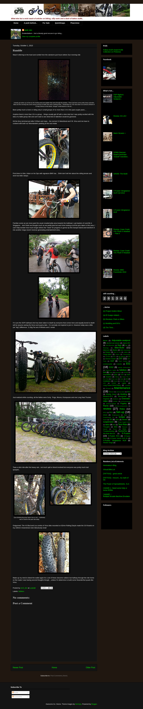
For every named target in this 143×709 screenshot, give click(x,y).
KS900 (114, 383)
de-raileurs (122, 356)
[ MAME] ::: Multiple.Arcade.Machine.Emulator (116, 495)
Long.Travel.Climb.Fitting (112, 385)
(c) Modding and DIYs (111, 323)
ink (127, 379)
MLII (128, 392)
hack (128, 374)
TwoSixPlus (122, 431)
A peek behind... (30, 23)
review (107, 408)
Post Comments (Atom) (58, 676)
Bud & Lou (117, 352)
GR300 (126, 372)
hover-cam (114, 379)
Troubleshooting (108, 431)
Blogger (94, 704)
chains (117, 354)
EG (128, 363)
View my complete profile (31, 36)
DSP (112, 361)
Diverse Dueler (110, 359)
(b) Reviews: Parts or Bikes (113, 319)
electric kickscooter (124, 367)
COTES (107, 356)
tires (115, 427)
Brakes (107, 352)
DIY (120, 358)
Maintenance (122, 388)
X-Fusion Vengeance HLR (114, 440)
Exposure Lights (111, 370)
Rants (106, 406)
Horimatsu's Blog (109, 465)
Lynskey (127, 385)
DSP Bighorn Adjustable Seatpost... (119, 97)
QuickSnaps (60, 23)
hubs (121, 379)
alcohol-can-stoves (113, 343)
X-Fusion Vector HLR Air (119, 438)
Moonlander (122, 396)
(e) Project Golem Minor (112, 311)
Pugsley (123, 403)
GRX (122, 374)
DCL (114, 356)
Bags (120, 345)
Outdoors (116, 399)
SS (111, 420)
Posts (15, 692)
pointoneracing (125, 401)
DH (129, 356)
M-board (108, 388)
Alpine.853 (126, 343)
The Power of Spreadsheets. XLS (116, 484)
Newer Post (18, 667)
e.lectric (119, 364)
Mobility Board (111, 394)
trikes (124, 429)
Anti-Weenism (110, 345)
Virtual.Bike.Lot (109, 469)
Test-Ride (122, 424)
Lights (124, 383)
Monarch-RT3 (108, 396)
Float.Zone (74, 23)
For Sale (46, 23)
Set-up (120, 412)
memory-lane (120, 392)
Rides (122, 409)
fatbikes (21, 591)
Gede (111, 372)
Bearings (106, 348)
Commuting (126, 354)
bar (126, 345)
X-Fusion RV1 (114, 436)
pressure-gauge (111, 403)
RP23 (105, 412)
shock (105, 415)
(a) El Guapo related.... (112, 315)
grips (116, 374)
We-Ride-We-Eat (109, 433)
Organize (106, 399)
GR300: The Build (120, 174)
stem (117, 420)
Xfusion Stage (108, 443)
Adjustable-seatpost (121, 340)
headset (109, 377)
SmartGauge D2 (108, 417)
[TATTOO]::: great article (112, 474)
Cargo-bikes (107, 354)
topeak (105, 429)
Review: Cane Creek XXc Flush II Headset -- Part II (122, 231)
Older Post (90, 667)
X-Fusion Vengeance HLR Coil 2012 (122, 192)
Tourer (115, 429)
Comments (17, 697)
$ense (105, 340)
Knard (115, 381)
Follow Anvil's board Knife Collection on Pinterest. (113, 51)
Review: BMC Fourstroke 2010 (120, 271)
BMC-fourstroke (125, 350)
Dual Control (123, 361)
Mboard (111, 392)
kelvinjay (78, 704)
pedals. (115, 401)
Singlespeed (116, 415)
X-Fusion (126, 433)
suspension (108, 422)
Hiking (117, 377)
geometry (118, 372)
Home (16, 23)
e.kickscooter (107, 364)
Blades (115, 350)
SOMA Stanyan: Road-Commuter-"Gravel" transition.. (121, 154)
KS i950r (123, 381)
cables (126, 352)
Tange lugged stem (124, 422)
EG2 (111, 367)
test (114, 425)
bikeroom (106, 350)
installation (107, 381)
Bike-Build (119, 347)
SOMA (122, 417)
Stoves (124, 420)
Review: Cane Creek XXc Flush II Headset (122, 252)
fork (104, 372)
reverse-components (121, 406)
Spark (105, 419)
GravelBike (107, 374)
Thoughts (106, 427)
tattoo (107, 425)
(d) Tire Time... (108, 328)
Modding (123, 394)
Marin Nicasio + (120, 133)
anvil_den (28, 30)
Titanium (124, 427)
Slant (125, 415)
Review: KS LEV (120, 116)
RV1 (111, 412)
